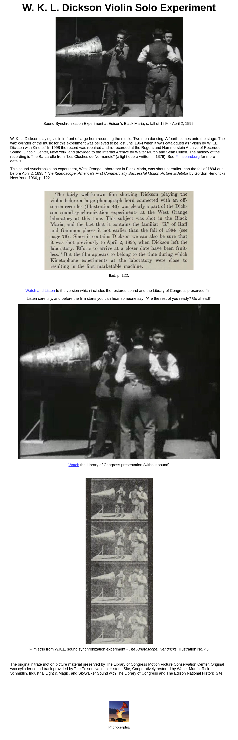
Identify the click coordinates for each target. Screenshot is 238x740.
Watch (74, 465)
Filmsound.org (187, 156)
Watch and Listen (40, 290)
